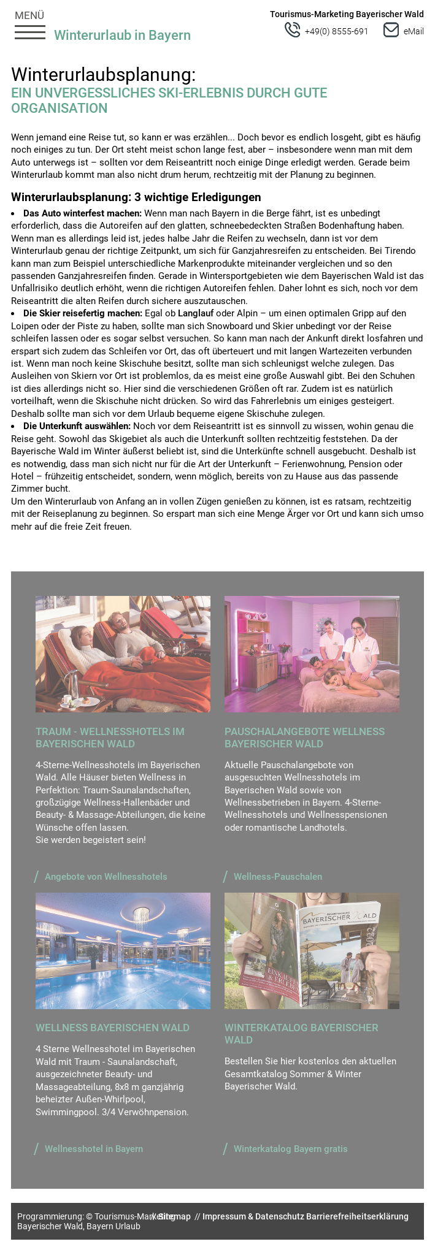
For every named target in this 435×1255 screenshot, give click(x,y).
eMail (414, 31)
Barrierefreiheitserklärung (357, 1216)
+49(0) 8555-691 (337, 31)
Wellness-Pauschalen (278, 876)
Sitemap (174, 1216)
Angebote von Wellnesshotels (106, 876)
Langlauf (196, 313)
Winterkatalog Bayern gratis (291, 1148)
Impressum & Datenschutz (253, 1216)
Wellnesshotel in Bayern (94, 1148)
